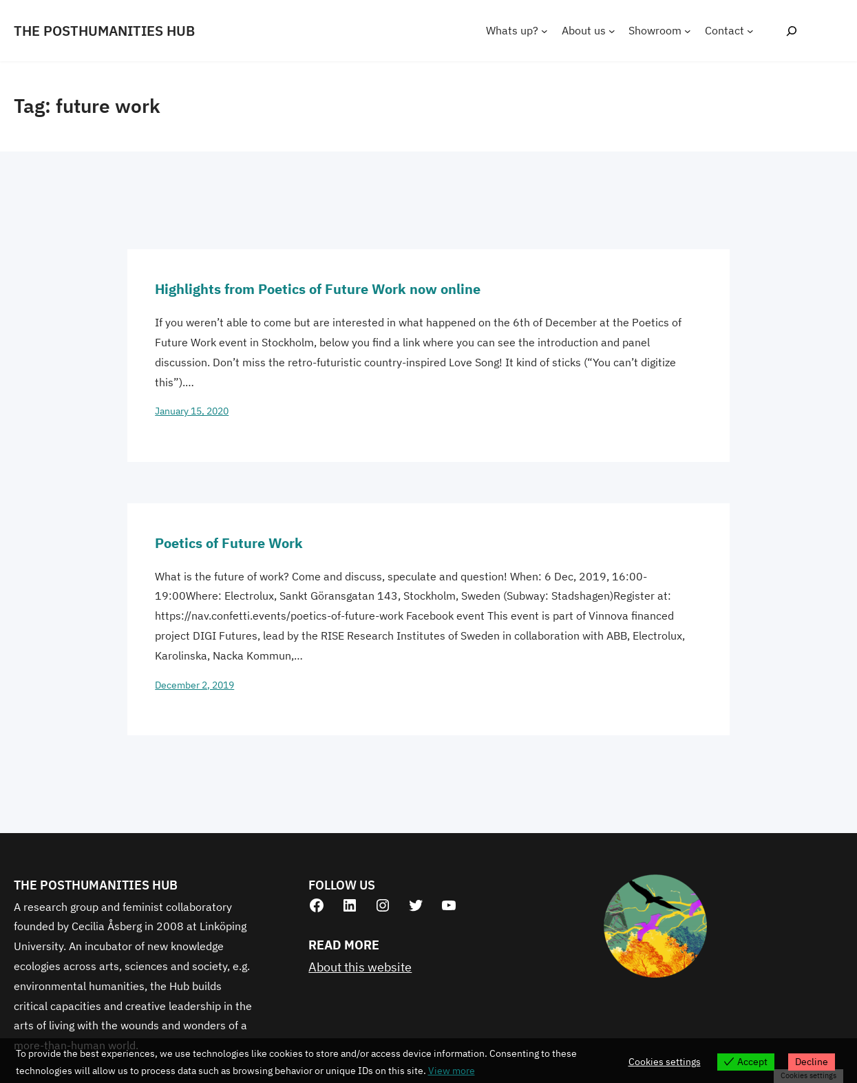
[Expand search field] (791, 31)
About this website (360, 967)
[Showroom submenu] (687, 31)
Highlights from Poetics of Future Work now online (317, 289)
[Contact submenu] (750, 31)
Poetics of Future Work (229, 543)
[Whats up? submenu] (544, 31)
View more (451, 1070)
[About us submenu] (612, 31)
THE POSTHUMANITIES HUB (104, 30)
